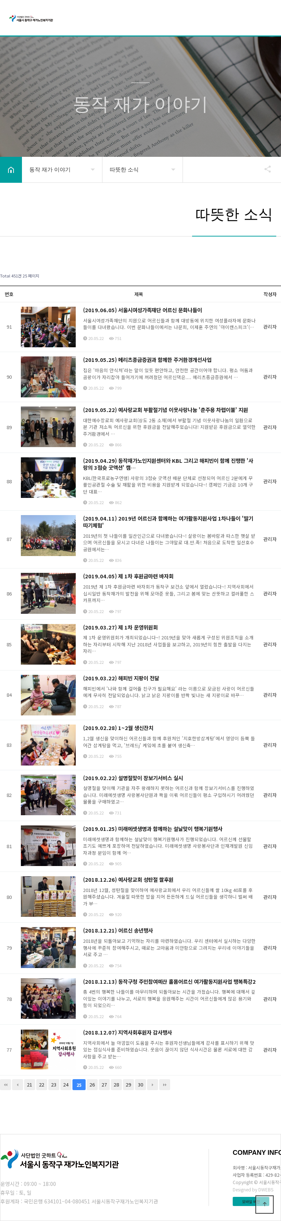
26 (92, 1084)
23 (53, 1084)
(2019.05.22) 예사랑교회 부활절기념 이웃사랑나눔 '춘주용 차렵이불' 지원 (165, 409)
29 (128, 1084)
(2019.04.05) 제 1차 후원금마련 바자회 (128, 576)
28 (116, 1084)
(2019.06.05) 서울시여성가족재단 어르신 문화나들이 (142, 310)
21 (29, 1084)
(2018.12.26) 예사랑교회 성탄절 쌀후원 (128, 879)
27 (104, 1084)
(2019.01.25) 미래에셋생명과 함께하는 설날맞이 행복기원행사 (152, 828)
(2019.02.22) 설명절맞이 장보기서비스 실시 (133, 778)
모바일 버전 (251, 1201)
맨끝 (164, 1084)
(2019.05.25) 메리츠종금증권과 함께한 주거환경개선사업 (147, 359)
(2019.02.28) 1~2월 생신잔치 (118, 728)
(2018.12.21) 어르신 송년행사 (118, 930)
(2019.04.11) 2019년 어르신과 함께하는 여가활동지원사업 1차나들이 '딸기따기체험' (168, 521)
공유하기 (264, 169)
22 (41, 1084)
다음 (152, 1084)
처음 (5, 1084)
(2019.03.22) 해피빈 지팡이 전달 (121, 678)
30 (140, 1084)
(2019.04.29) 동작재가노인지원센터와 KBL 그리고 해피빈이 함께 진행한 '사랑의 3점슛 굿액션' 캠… (168, 464)
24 (65, 1084)
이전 (17, 1084)
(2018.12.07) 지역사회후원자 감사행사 (127, 1032)
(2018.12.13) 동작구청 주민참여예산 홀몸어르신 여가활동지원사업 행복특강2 (169, 981)
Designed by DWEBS (253, 1189)
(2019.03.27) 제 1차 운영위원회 (120, 627)
